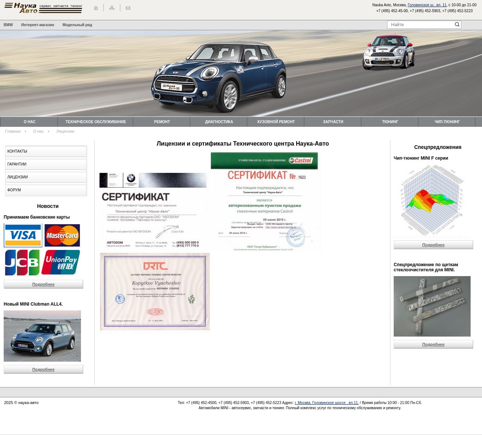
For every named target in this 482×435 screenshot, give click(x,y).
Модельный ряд (77, 25)
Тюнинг (390, 122)
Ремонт (162, 122)
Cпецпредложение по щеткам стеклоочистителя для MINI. (426, 267)
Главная (13, 131)
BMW (8, 25)
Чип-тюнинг (447, 122)
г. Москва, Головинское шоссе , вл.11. (327, 403)
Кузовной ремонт (276, 122)
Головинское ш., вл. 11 (427, 5)
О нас (30, 122)
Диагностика (219, 122)
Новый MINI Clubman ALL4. (33, 304)
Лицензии (17, 177)
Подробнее (43, 284)
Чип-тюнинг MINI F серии (421, 158)
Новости (48, 206)
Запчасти (333, 122)
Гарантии (16, 164)
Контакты (17, 151)
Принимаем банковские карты (37, 217)
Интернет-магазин (37, 25)
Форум (14, 190)
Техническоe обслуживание (95, 122)
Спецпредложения (437, 147)
